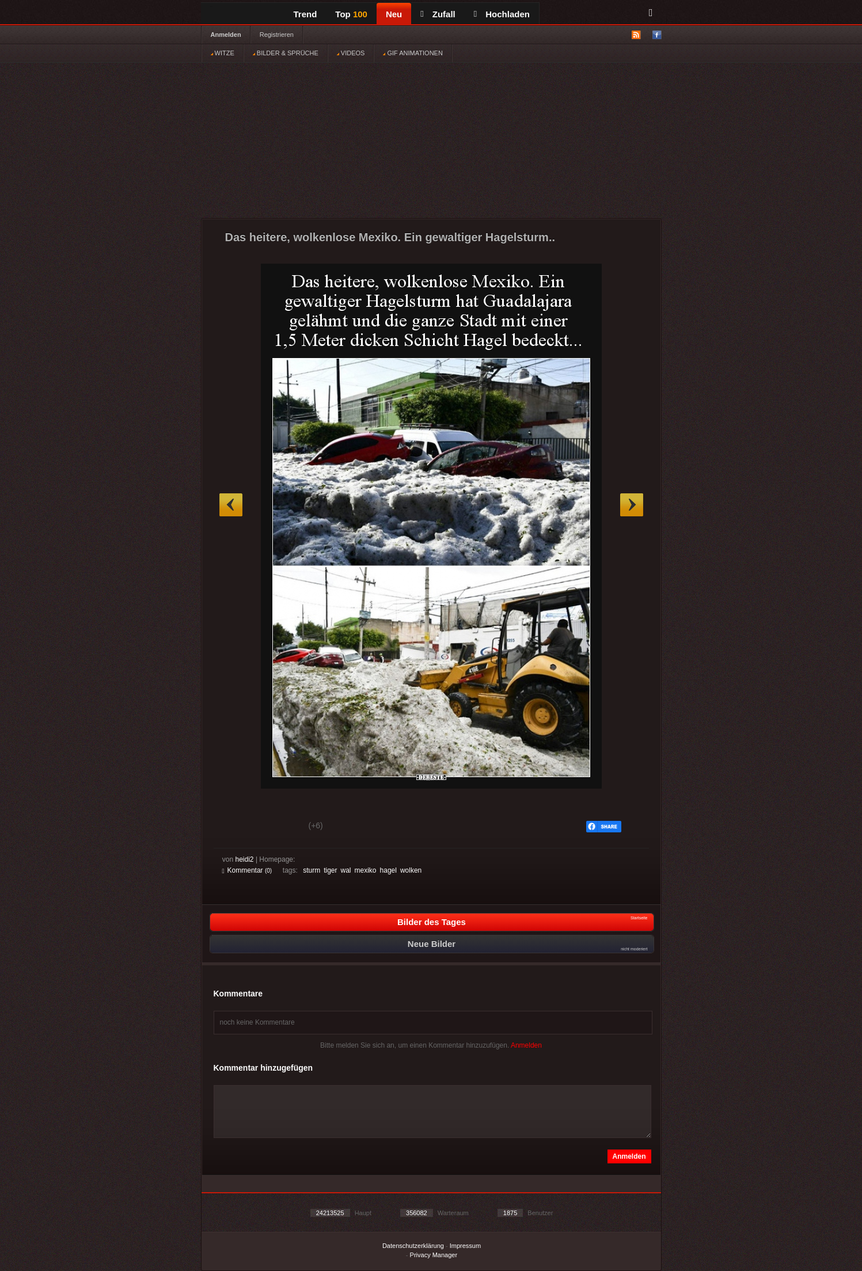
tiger (330, 870)
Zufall (437, 14)
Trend (305, 14)
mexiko (366, 870)
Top (351, 14)
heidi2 (245, 859)
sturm (311, 870)
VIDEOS (351, 53)
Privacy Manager (434, 1254)
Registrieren (277, 34)
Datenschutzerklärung (413, 1245)
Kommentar (247, 870)
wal (346, 870)
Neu (394, 14)
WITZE (222, 53)
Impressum (465, 1245)
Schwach (278, 827)
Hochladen (502, 14)
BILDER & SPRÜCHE (285, 53)
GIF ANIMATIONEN (412, 53)
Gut (235, 827)
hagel (388, 870)
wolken (410, 870)
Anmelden (226, 34)
